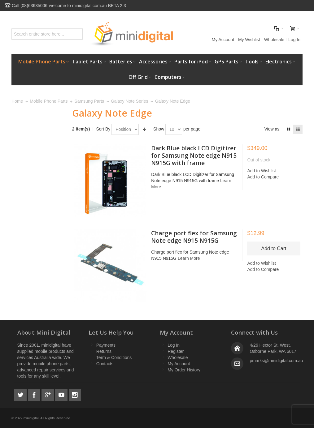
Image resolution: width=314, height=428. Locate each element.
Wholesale (274, 39)
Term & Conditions (114, 357)
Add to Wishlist (261, 170)
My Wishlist (249, 39)
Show (158, 128)
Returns (103, 351)
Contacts (104, 363)
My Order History (184, 369)
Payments (106, 345)
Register (176, 351)
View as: (272, 128)
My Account (223, 39)
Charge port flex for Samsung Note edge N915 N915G (194, 237)
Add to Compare (263, 176)
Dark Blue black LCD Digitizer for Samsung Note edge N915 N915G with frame (194, 155)
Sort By (103, 128)
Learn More (189, 258)
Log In (294, 39)
